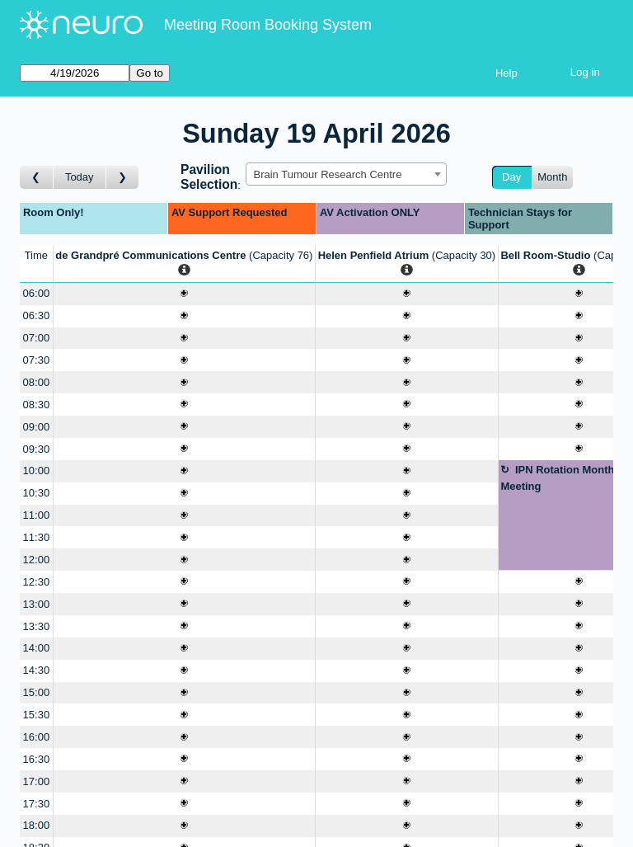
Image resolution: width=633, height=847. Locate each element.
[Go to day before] (37, 178)
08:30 (36, 404)
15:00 (36, 692)
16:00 (36, 737)
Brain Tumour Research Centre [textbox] (327, 174)
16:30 (36, 759)
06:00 (36, 293)
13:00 (36, 604)
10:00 (36, 470)
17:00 (36, 781)
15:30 (36, 714)
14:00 (36, 648)
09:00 (36, 427)
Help (506, 73)
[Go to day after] (122, 178)
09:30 (36, 449)
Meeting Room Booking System (268, 24)
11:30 (36, 537)
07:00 (36, 338)
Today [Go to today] (79, 177)
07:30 (36, 360)
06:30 (36, 315)
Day (511, 177)
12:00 (36, 559)
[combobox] (346, 174)
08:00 (36, 382)
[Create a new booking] (184, 294)
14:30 (36, 670)
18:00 (36, 825)
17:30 (36, 804)
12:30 (36, 582)
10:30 (36, 493)
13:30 (36, 626)
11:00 (36, 515)
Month (552, 177)
